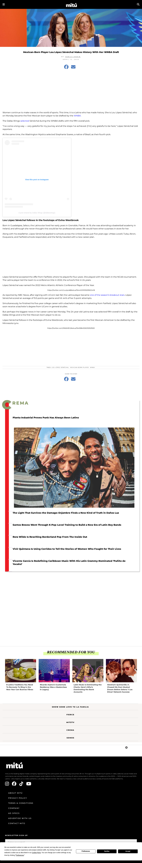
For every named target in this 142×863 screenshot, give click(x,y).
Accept (128, 851)
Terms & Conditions (20, 803)
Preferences (86, 851)
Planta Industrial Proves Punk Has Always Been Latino (46, 417)
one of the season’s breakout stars (107, 295)
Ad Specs (14, 813)
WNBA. (77, 115)
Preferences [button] (20, 855)
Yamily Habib (73, 56)
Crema (70, 730)
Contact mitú (16, 823)
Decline (106, 851)
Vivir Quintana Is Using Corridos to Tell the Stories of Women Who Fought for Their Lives (67, 549)
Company (14, 808)
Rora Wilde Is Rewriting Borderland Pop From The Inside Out (50, 537)
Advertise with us (20, 818)
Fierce (70, 715)
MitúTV (70, 722)
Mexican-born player (79, 367)
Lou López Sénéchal (60, 367)
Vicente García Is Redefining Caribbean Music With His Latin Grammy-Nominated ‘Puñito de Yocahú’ (69, 563)
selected (24, 121)
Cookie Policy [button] (36, 853)
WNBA (92, 367)
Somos (70, 738)
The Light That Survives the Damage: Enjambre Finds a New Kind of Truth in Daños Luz (66, 512)
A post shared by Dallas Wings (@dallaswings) (36, 213)
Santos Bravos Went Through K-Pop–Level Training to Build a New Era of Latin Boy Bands (67, 524)
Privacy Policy (17, 798)
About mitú (15, 793)
